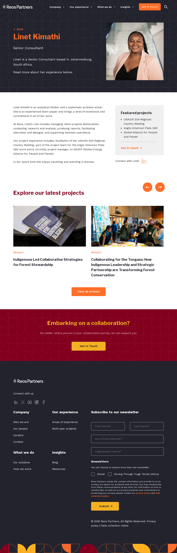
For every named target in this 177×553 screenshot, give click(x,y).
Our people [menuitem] (20, 428)
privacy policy (143, 493)
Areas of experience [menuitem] (65, 422)
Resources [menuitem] (58, 469)
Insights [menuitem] (125, 7)
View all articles (88, 291)
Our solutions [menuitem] (21, 462)
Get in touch (150, 6)
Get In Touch (88, 346)
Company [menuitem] (55, 7)
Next (160, 187)
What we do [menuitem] (104, 7)
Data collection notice (114, 525)
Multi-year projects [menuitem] (64, 428)
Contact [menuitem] (18, 441)
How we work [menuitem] (22, 469)
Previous (147, 187)
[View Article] (49, 226)
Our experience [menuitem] (79, 7)
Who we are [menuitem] (21, 422)
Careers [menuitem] (18, 435)
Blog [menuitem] (55, 462)
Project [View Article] (18, 252)
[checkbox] (127, 473)
